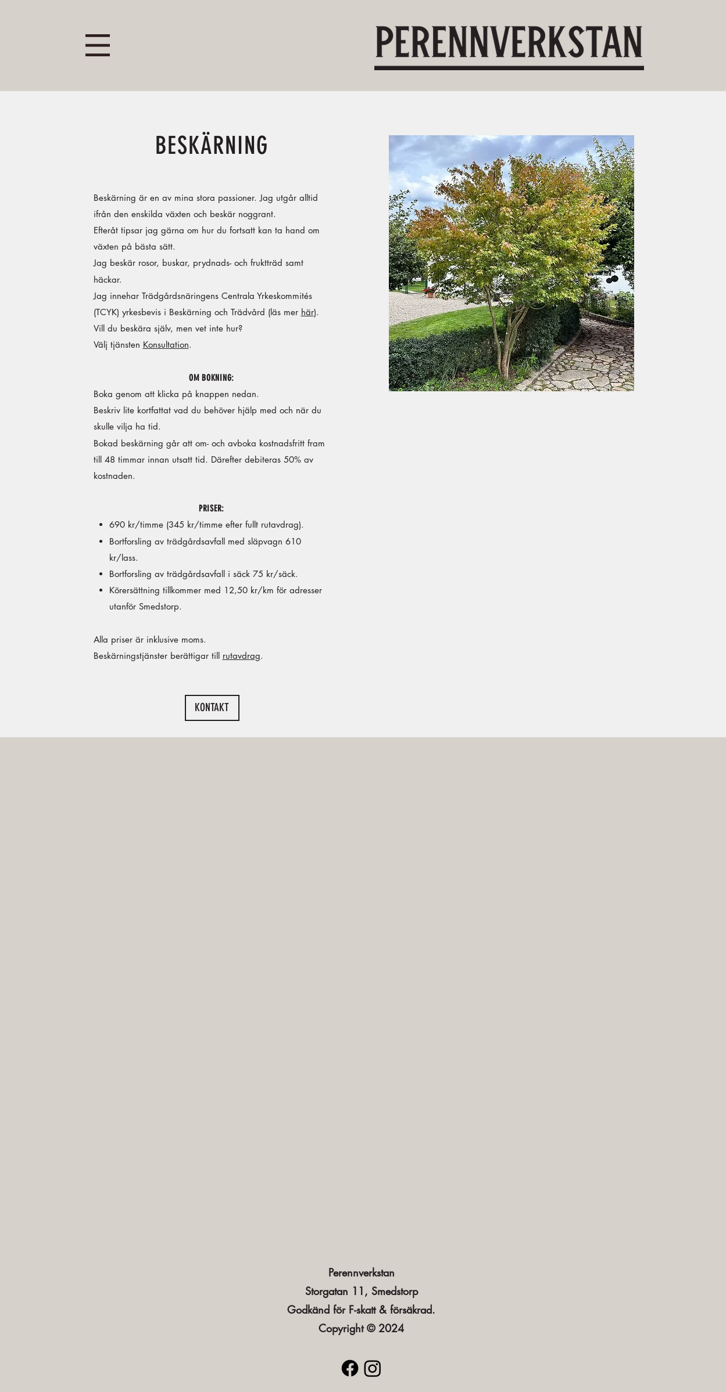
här (307, 312)
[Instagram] (373, 1368)
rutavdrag (241, 655)
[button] (97, 45)
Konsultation (166, 344)
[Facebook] (350, 1368)
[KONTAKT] (212, 708)
